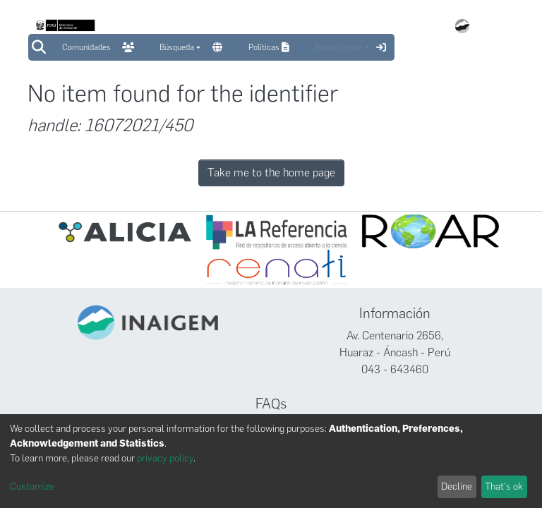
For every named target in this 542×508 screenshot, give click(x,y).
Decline (456, 486)
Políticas (270, 47)
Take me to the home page (271, 172)
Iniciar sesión (339, 47)
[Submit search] (38, 47)
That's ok (504, 486)
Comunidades (86, 47)
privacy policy (165, 458)
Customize (32, 486)
